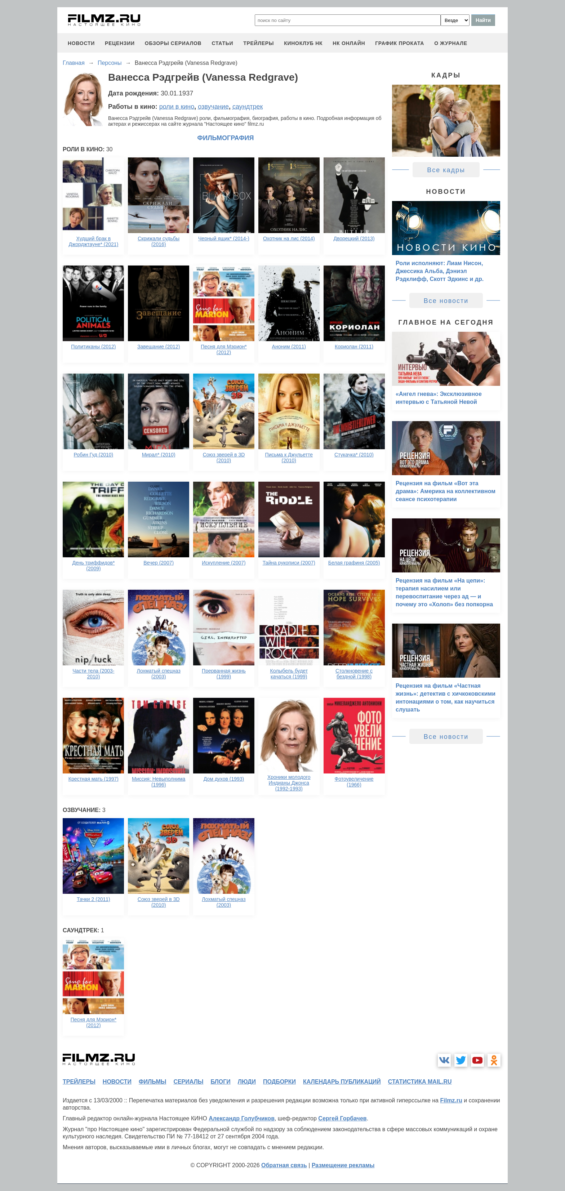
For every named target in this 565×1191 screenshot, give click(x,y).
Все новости (446, 300)
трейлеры (258, 43)
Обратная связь (284, 1165)
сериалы (188, 1082)
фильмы (152, 1082)
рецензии (120, 43)
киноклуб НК (303, 43)
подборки (279, 1082)
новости (81, 43)
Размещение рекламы (343, 1165)
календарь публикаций (342, 1082)
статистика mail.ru (420, 1082)
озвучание (213, 106)
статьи (222, 43)
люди (247, 1082)
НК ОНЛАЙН (349, 43)
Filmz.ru (451, 1100)
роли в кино (177, 106)
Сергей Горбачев (342, 1118)
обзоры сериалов (173, 43)
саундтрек (247, 106)
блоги (220, 1082)
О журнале (450, 43)
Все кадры (446, 170)
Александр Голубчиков (242, 1118)
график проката (399, 43)
